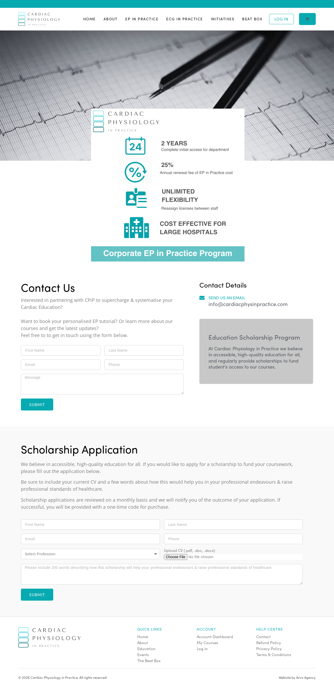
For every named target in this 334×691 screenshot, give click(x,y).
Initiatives (223, 18)
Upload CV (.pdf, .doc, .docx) (189, 550)
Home (89, 18)
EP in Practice (141, 18)
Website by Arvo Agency (297, 677)
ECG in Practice (184, 18)
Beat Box (252, 18)
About (111, 18)
